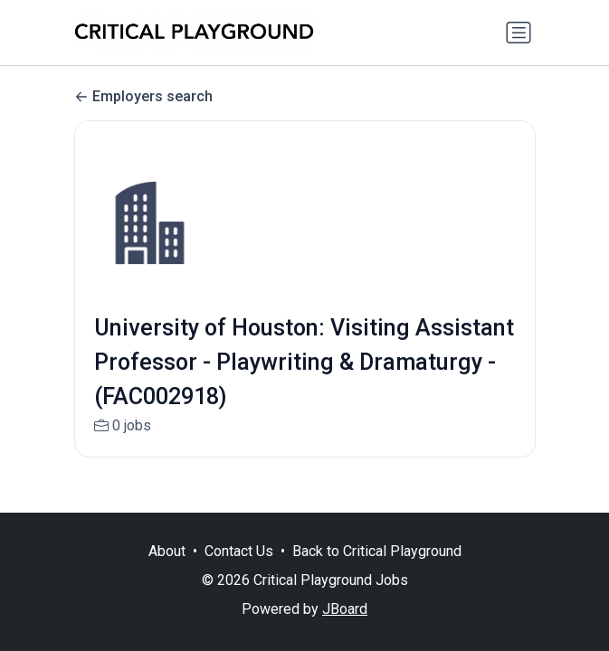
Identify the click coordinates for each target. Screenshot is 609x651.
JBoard (344, 609)
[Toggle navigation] (518, 32)
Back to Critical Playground (377, 551)
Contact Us (239, 551)
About (167, 551)
